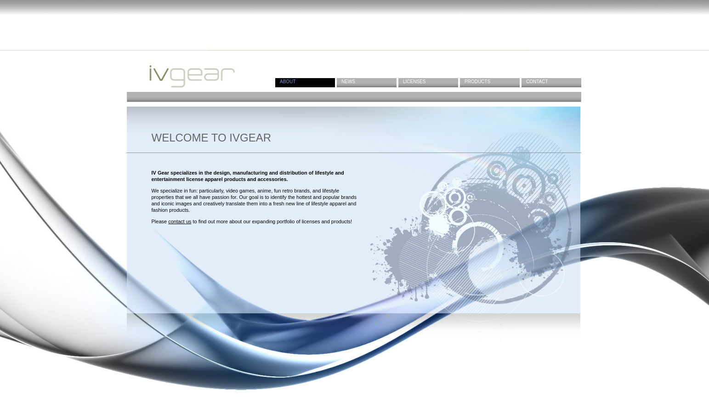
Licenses (414, 81)
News (348, 81)
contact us (179, 221)
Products (477, 81)
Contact (537, 81)
